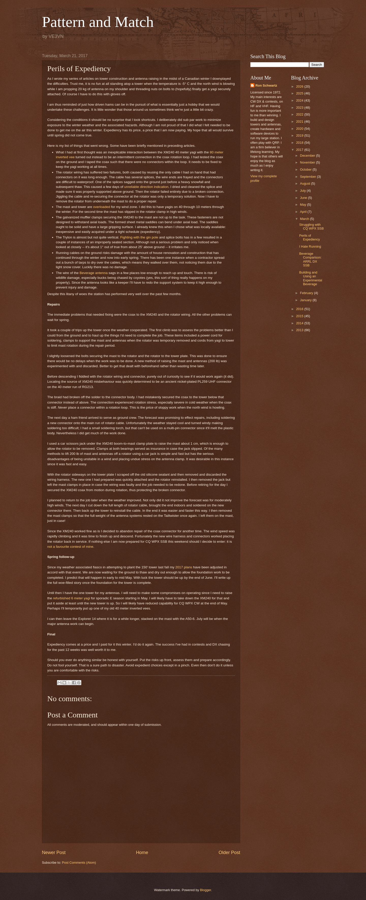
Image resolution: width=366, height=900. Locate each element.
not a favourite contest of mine (70, 547)
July (303, 190)
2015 (300, 316)
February (307, 293)
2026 (300, 86)
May (303, 204)
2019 (300, 135)
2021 (300, 121)
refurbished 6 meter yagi (71, 598)
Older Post (229, 852)
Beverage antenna (94, 273)
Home (142, 852)
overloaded (101, 207)
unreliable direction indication (146, 187)
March (305, 219)
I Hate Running (310, 246)
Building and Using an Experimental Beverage (310, 278)
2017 (300, 150)
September (308, 177)
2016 (300, 309)
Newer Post (54, 852)
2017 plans (183, 567)
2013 (300, 330)
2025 (300, 93)
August (305, 183)
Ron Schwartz (266, 85)
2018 (300, 142)
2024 (300, 100)
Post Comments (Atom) (79, 862)
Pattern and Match (98, 21)
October (306, 169)
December (308, 155)
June (304, 198)
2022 (300, 114)
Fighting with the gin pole (139, 237)
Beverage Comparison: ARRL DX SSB (310, 259)
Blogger (205, 890)
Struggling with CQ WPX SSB (311, 226)
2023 (300, 107)
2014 (300, 323)
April (303, 212)
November (308, 162)
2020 (300, 129)
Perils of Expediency (309, 237)
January (306, 300)
